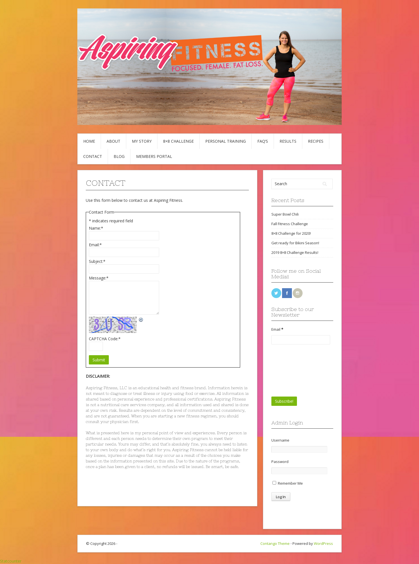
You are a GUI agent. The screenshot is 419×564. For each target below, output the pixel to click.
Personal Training (225, 141)
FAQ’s (262, 141)
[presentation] (294, 370)
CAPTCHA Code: (105, 338)
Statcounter (10, 561)
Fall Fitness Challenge (289, 223)
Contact (92, 156)
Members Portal (154, 156)
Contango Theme (275, 543)
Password (280, 461)
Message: (99, 278)
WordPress (323, 543)
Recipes (315, 141)
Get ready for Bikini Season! (295, 242)
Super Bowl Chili (285, 214)
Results (288, 141)
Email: (95, 244)
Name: (96, 228)
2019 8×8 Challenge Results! (294, 252)
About (113, 141)
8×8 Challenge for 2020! (291, 233)
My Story (142, 141)
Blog (119, 156)
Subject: (97, 261)
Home (89, 141)
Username (280, 440)
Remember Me (287, 483)
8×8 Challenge (178, 141)
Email (277, 329)
